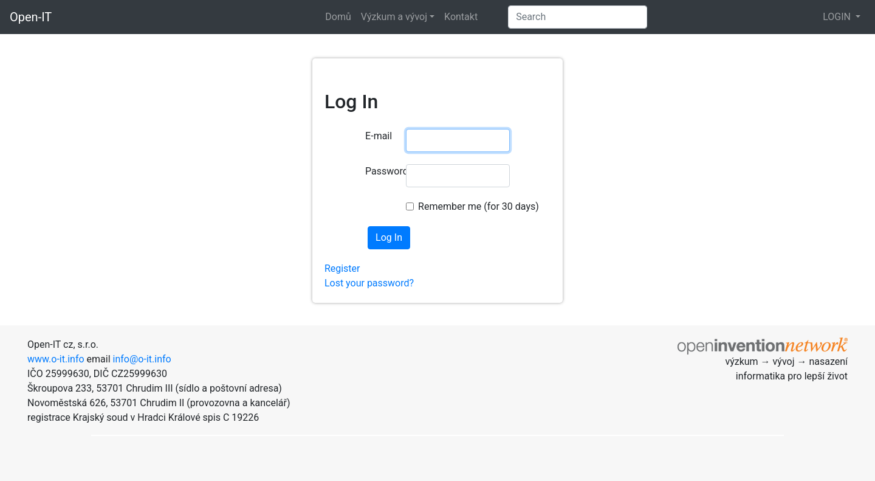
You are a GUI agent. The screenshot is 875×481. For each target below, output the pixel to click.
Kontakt (461, 16)
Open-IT (31, 17)
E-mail (378, 136)
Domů (338, 16)
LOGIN (838, 16)
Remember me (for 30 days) (478, 206)
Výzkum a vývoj (394, 16)
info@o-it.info (142, 359)
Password (381, 171)
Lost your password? (369, 283)
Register (342, 268)
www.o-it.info (55, 359)
